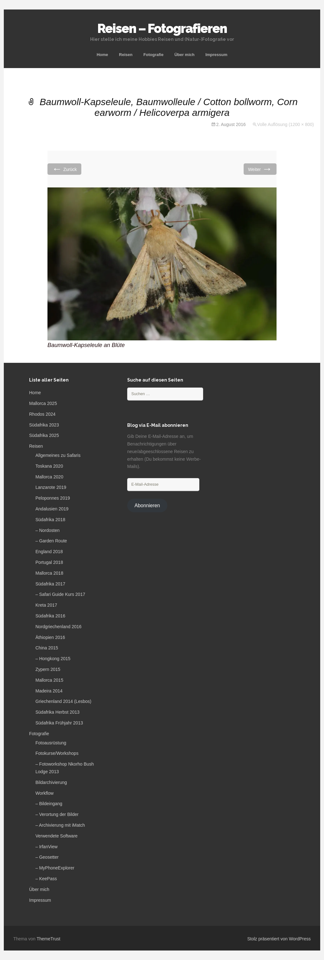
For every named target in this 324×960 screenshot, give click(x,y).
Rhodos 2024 (42, 414)
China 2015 (46, 647)
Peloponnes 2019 (52, 498)
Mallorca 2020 (49, 476)
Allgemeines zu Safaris (57, 455)
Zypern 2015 (47, 669)
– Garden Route (51, 540)
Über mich (184, 55)
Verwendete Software (56, 835)
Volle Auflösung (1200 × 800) (285, 124)
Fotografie (153, 55)
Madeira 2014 (49, 690)
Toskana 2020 (49, 466)
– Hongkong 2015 (53, 658)
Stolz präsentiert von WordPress (279, 938)
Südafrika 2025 (44, 435)
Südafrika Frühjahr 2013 (59, 722)
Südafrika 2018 (50, 519)
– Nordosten (47, 530)
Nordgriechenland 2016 (58, 626)
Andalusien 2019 (51, 508)
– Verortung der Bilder (56, 814)
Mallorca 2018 (49, 573)
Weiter (260, 168)
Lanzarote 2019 (50, 487)
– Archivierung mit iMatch (60, 825)
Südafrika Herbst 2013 (57, 712)
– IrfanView (46, 846)
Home (102, 55)
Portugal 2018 (49, 562)
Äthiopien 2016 (50, 637)
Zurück (64, 168)
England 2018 (49, 551)
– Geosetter (47, 857)
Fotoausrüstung (50, 742)
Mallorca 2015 (49, 680)
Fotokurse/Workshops (56, 753)
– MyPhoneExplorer (54, 867)
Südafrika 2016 (50, 615)
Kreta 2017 (46, 605)
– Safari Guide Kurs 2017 (60, 594)
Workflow (44, 793)
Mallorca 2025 (43, 403)
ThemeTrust (48, 938)
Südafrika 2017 (50, 583)
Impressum (216, 55)
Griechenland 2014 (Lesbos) (63, 701)
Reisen (126, 55)
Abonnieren (147, 505)
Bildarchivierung (51, 782)
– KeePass (46, 878)
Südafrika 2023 (44, 424)
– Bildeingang (48, 803)
